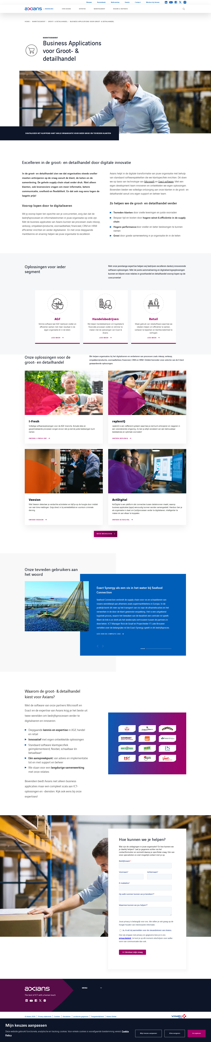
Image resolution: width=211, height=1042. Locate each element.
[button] (98, 646)
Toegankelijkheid (97, 1016)
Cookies (57, 1016)
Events (127, 2)
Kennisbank (101, 2)
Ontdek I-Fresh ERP (38, 439)
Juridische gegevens (80, 1016)
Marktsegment (99, 9)
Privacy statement (44, 1016)
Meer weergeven (105, 534)
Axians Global (111, 1016)
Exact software (166, 181)
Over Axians (66, 9)
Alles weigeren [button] (174, 1033)
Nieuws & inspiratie (120, 9)
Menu (84, 988)
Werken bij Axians (152, 2)
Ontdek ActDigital (121, 520)
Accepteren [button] (196, 1033)
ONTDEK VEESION (36, 520)
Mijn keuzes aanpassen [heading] (26, 1025)
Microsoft (149, 181)
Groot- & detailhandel (58, 21)
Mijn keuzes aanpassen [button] (148, 1033)
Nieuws (89, 2)
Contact (138, 2)
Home (27, 21)
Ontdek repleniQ (120, 439)
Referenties (115, 2)
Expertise (82, 9)
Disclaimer (67, 1016)
